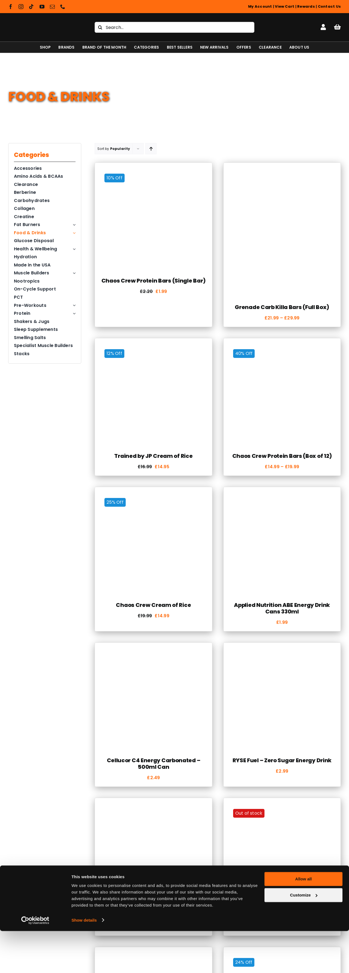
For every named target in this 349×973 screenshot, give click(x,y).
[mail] (52, 6)
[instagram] (21, 6)
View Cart (284, 6)
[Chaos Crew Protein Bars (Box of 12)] (282, 347)
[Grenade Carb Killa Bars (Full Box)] (282, 172)
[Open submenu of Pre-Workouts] (73, 305)
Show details (84, 962)
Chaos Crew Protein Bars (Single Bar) (153, 280)
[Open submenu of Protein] (73, 313)
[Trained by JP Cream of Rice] (153, 347)
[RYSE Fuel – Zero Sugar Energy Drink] (282, 652)
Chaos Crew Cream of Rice (153, 605)
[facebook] (10, 6)
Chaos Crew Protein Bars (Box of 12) (282, 456)
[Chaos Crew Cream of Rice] (153, 496)
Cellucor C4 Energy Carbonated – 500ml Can (153, 764)
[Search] (100, 27)
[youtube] (42, 6)
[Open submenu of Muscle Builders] (73, 273)
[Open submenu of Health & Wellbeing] (73, 249)
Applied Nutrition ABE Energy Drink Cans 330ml (282, 608)
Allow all (303, 921)
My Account (260, 6)
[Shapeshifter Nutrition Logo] (41, 21)
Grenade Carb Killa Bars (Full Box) (282, 307)
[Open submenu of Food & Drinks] (73, 233)
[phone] (62, 6)
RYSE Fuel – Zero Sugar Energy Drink (282, 760)
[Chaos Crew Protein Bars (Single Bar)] (153, 172)
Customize (303, 937)
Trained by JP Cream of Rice (153, 456)
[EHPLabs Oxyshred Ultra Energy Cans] (153, 807)
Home (14, 82)
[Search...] (174, 27)
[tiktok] (31, 6)
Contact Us (329, 6)
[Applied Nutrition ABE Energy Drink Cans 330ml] (282, 496)
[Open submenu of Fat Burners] (73, 225)
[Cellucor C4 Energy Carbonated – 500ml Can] (153, 652)
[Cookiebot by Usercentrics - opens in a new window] (35, 962)
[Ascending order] (151, 148)
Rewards (306, 6)
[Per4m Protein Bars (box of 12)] (282, 807)
